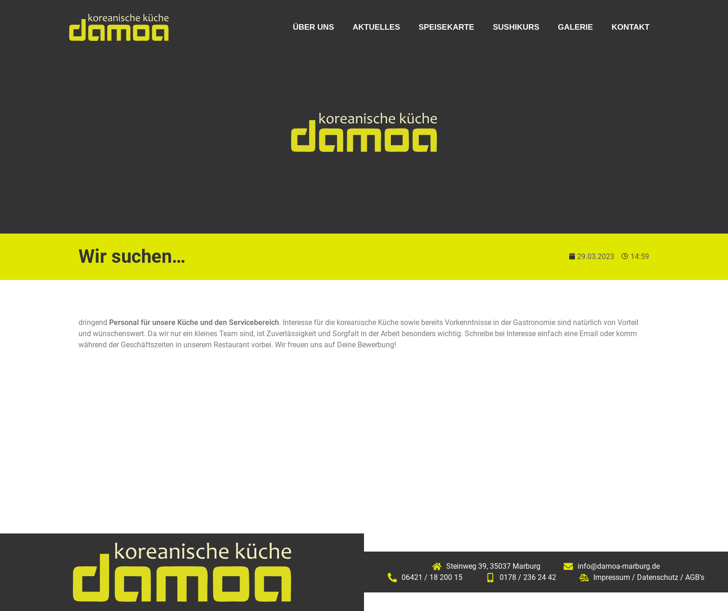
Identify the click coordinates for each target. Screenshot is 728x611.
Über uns (313, 27)
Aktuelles (376, 27)
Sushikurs (516, 27)
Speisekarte (446, 27)
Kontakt (630, 27)
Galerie (575, 27)
